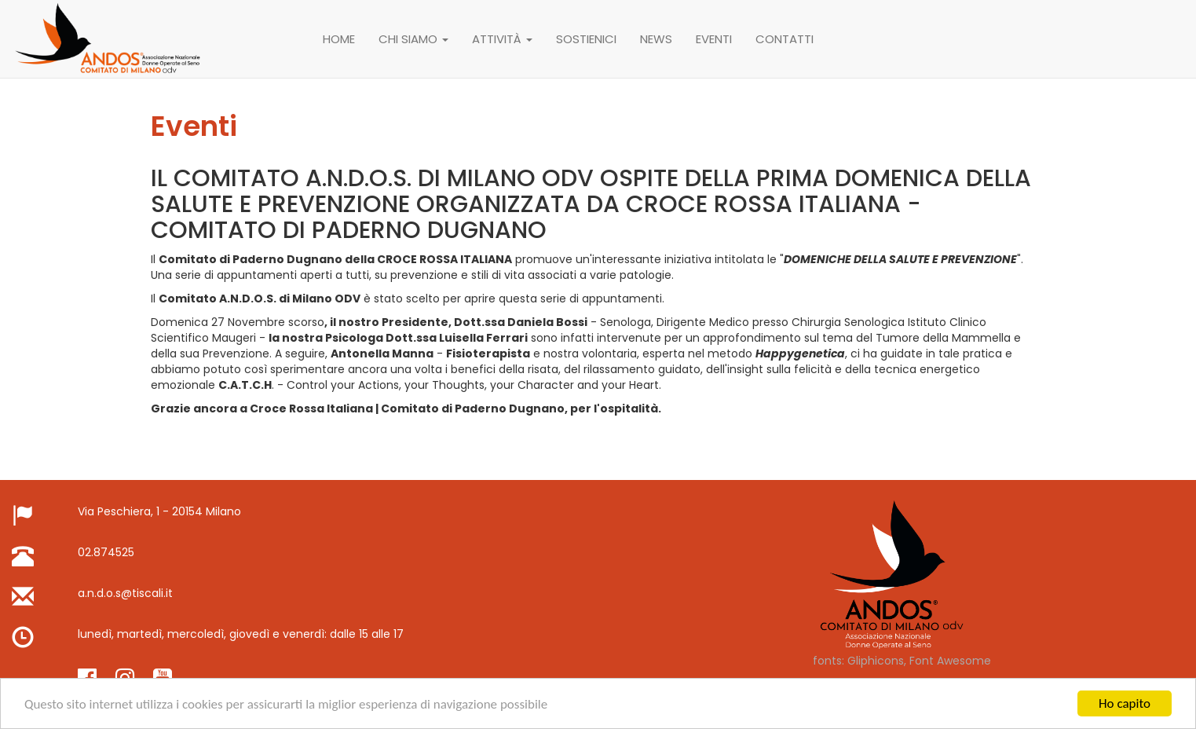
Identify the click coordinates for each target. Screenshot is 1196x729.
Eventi (714, 39)
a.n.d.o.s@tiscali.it (125, 593)
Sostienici (586, 39)
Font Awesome (950, 661)
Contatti (784, 39)
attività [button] (502, 39)
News (656, 39)
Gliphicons (875, 661)
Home (339, 39)
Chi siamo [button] (413, 39)
